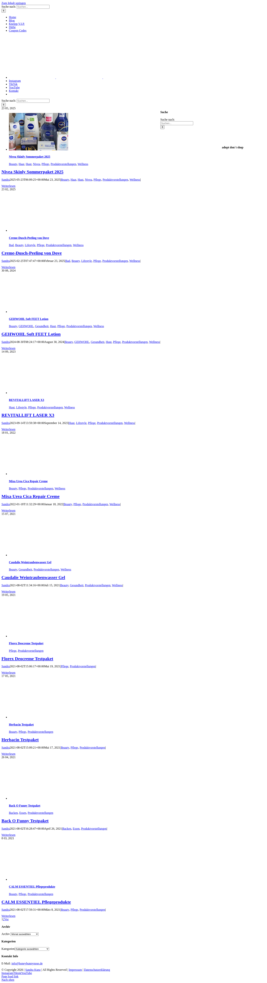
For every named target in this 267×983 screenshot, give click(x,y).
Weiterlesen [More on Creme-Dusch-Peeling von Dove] (8, 267)
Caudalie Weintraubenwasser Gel (30, 562)
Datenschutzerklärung (97, 969)
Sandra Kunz (33, 969)
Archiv (5, 934)
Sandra (5, 179)
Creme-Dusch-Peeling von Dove (29, 237)
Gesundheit (42, 326)
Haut (29, 164)
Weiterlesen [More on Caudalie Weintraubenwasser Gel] (8, 591)
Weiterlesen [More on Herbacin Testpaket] (8, 753)
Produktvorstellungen (63, 164)
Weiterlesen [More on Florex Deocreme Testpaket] (8, 672)
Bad (11, 245)
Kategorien (8, 948)
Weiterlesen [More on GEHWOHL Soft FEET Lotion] (8, 348)
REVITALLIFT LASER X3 (26, 400)
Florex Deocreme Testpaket (26, 643)
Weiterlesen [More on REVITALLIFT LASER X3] (8, 429)
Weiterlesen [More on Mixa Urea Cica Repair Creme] (8, 510)
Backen (13, 812)
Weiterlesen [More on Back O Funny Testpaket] (8, 834)
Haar (21, 164)
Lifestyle (30, 245)
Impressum (75, 969)
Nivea (36, 164)
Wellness (83, 164)
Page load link (10, 976)
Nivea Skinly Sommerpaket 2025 (29, 156)
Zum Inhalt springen (13, 3)
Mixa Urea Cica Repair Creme (28, 481)
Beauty (13, 164)
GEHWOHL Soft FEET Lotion (28, 318)
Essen (22, 812)
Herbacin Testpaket (21, 724)
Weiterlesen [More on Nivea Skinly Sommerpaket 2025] (8, 186)
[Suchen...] (33, 7)
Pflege (45, 164)
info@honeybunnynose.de (27, 963)
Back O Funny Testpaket (24, 805)
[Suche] (3, 11)
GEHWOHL (26, 326)
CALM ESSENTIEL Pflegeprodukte (32, 886)
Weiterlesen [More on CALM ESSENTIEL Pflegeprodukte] (8, 916)
